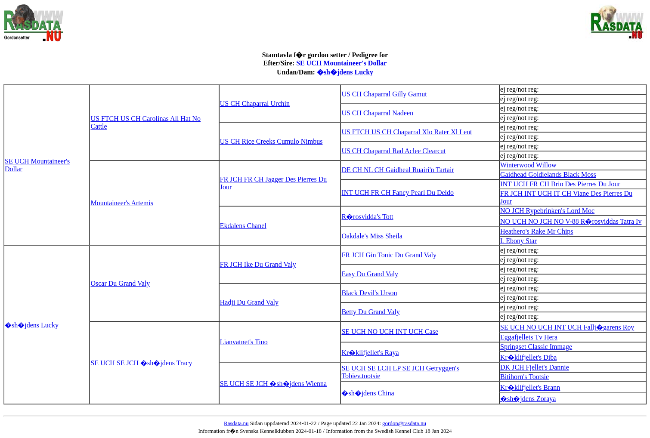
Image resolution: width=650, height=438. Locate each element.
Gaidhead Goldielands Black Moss (548, 174)
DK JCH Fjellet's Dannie (534, 367)
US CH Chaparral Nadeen (377, 113)
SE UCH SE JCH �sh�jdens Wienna (273, 383)
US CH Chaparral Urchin (255, 103)
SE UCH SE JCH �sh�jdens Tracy (141, 363)
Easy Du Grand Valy (369, 274)
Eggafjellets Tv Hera (528, 337)
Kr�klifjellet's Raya (370, 352)
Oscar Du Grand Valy (120, 283)
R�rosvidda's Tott (367, 216)
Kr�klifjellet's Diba (528, 357)
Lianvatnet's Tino (244, 341)
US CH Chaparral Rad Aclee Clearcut (393, 150)
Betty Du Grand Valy (370, 311)
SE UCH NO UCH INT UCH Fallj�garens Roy (567, 327)
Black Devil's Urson (369, 292)
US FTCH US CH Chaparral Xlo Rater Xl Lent (406, 132)
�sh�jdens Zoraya (528, 398)
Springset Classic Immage (536, 346)
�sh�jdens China (367, 393)
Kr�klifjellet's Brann (530, 387)
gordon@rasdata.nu (404, 423)
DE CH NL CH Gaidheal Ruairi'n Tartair (397, 169)
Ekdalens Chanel (243, 225)
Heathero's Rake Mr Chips (536, 231)
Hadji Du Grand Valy (249, 302)
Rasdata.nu (236, 423)
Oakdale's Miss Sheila (371, 236)
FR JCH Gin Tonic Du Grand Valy (388, 255)
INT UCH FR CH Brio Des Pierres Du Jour (560, 184)
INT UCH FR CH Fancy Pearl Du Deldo (397, 192)
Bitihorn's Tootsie (524, 376)
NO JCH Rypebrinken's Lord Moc (547, 210)
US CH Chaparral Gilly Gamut (384, 94)
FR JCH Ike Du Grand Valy (258, 264)
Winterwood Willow (528, 165)
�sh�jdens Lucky (345, 72)
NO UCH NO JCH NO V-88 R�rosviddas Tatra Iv (570, 221)
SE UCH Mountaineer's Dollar (341, 63)
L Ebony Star (518, 240)
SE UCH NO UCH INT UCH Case (389, 331)
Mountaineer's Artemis (121, 203)
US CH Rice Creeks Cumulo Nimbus (271, 141)
